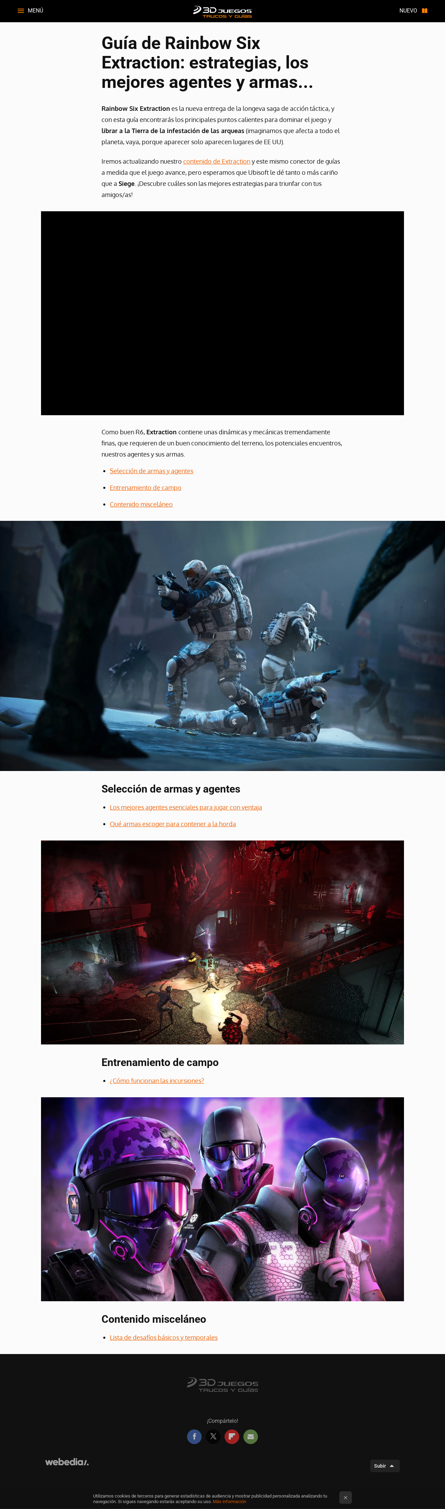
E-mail (250, 1436)
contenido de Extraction (216, 161)
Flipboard (232, 1436)
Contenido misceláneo (141, 504)
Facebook (194, 1436)
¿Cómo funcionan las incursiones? (157, 1080)
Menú (35, 10)
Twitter (213, 1436)
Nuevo (408, 10)
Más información (229, 1501)
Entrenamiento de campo (145, 487)
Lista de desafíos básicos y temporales (164, 1337)
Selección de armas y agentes (151, 471)
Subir (380, 1466)
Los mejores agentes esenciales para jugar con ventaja (186, 807)
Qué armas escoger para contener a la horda (173, 824)
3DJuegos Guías (222, 11)
